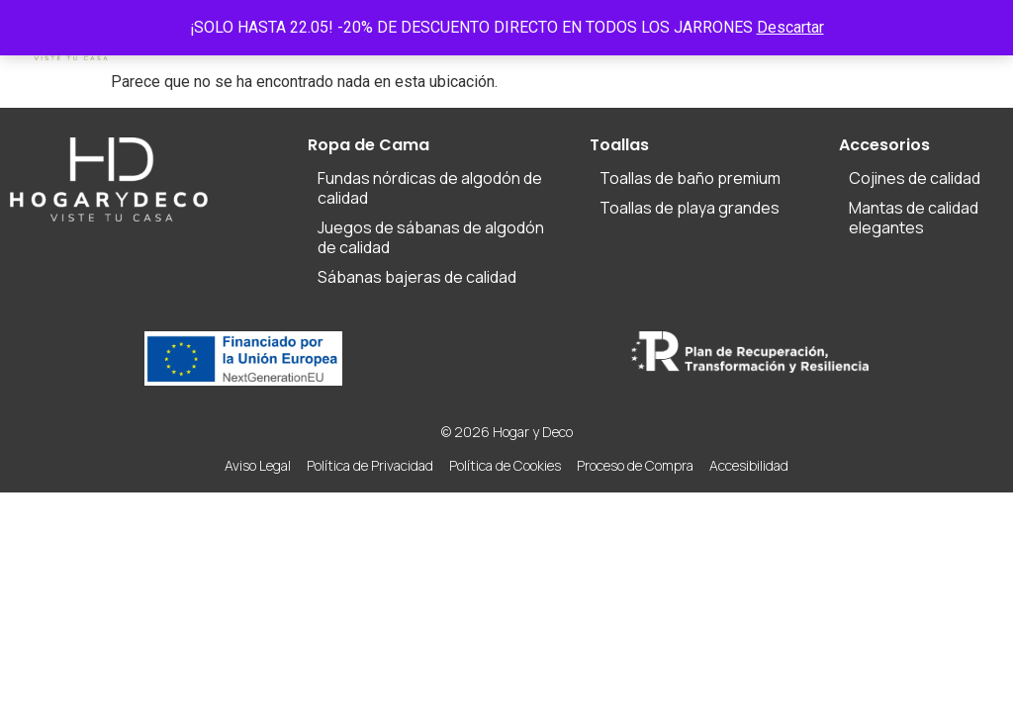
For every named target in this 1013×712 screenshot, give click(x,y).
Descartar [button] (790, 27)
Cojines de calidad (914, 178)
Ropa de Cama (368, 145)
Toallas (619, 145)
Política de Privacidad (370, 466)
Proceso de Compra (635, 466)
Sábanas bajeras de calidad (417, 277)
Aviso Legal (258, 466)
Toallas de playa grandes (689, 208)
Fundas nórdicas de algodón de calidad (430, 188)
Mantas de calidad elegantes (913, 217)
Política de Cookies (505, 466)
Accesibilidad (748, 466)
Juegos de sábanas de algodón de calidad (431, 237)
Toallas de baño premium (690, 178)
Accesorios (884, 145)
